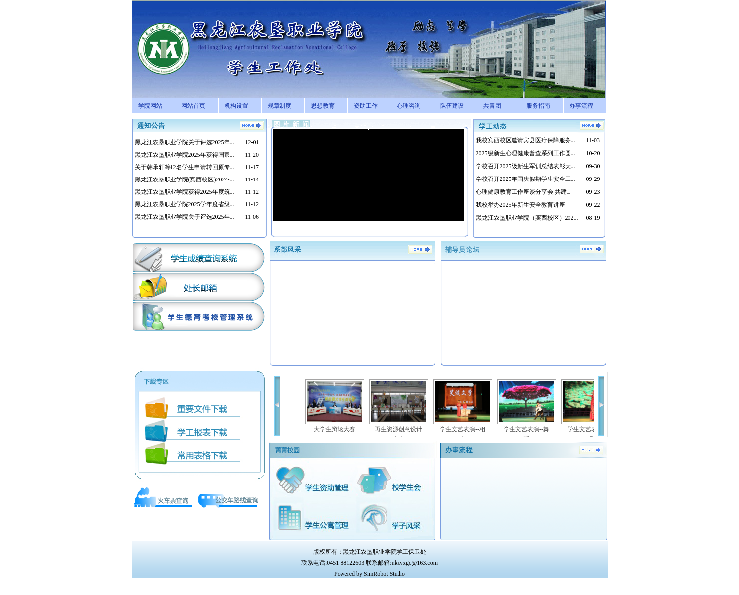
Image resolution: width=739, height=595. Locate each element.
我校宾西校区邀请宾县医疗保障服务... (525, 140)
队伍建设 (452, 105)
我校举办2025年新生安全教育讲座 (520, 204)
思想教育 (323, 105)
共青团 (492, 105)
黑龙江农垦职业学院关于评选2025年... (184, 142)
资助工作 (366, 105)
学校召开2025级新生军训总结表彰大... (525, 166)
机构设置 (236, 105)
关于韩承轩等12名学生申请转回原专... (184, 167)
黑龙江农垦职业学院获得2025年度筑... (184, 191)
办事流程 (581, 105)
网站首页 (193, 105)
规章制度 (279, 105)
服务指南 (538, 105)
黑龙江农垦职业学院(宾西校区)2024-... (184, 179)
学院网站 (150, 105)
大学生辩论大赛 (334, 429)
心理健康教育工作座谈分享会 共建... (523, 191)
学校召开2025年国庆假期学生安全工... (525, 179)
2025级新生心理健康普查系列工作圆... (525, 153)
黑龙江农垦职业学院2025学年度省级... (184, 204)
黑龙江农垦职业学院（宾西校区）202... (527, 217)
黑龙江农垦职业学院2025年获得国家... (184, 154)
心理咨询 (409, 105)
